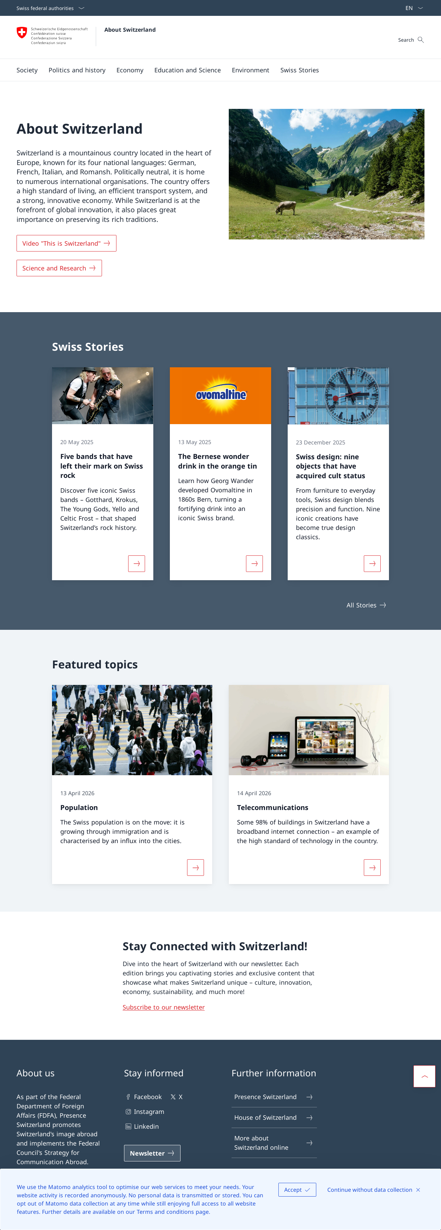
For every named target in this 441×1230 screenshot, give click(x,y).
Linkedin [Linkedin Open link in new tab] (141, 1126)
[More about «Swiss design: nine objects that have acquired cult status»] (372, 563)
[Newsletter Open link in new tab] (152, 1153)
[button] (27, 70)
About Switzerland (130, 29)
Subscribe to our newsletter (164, 1007)
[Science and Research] (59, 268)
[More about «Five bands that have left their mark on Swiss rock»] (136, 563)
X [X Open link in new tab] (176, 1097)
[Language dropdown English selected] (412, 8)
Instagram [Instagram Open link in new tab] (144, 1111)
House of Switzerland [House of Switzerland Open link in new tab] (274, 1117)
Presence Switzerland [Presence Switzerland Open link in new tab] (274, 1097)
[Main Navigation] (215, 70)
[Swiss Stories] (300, 70)
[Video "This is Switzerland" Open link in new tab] (66, 243)
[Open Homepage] (86, 37)
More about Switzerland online (274, 1142)
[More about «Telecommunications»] (372, 867)
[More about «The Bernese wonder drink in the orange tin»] (254, 563)
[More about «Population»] (195, 867)
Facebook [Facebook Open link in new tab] (143, 1097)
